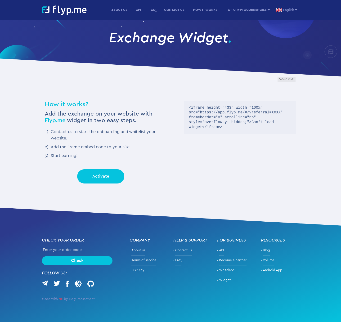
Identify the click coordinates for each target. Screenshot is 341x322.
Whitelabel (227, 270)
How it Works (205, 10)
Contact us (183, 250)
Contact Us (174, 10)
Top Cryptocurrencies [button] (246, 10)
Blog (266, 250)
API (138, 10)
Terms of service (143, 260)
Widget (225, 280)
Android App (272, 270)
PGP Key (137, 270)
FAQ (152, 10)
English (285, 10)
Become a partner (233, 260)
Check (77, 261)
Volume (268, 260)
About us (119, 10)
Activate (100, 176)
